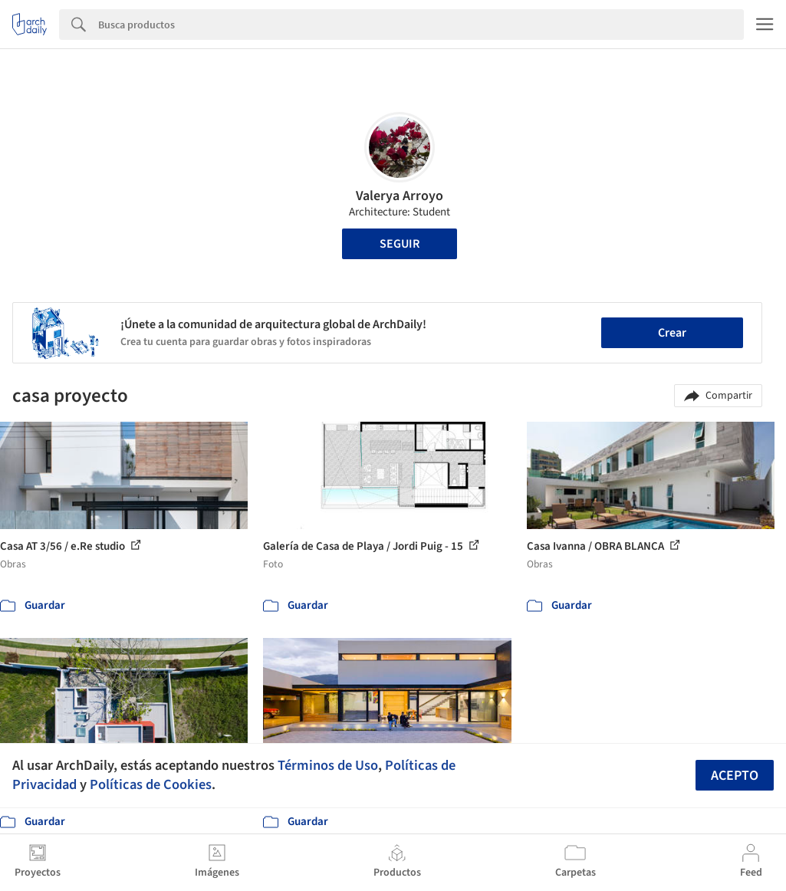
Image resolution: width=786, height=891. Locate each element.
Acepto (734, 775)
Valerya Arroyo (399, 195)
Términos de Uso (328, 765)
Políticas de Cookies (151, 784)
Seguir (399, 243)
